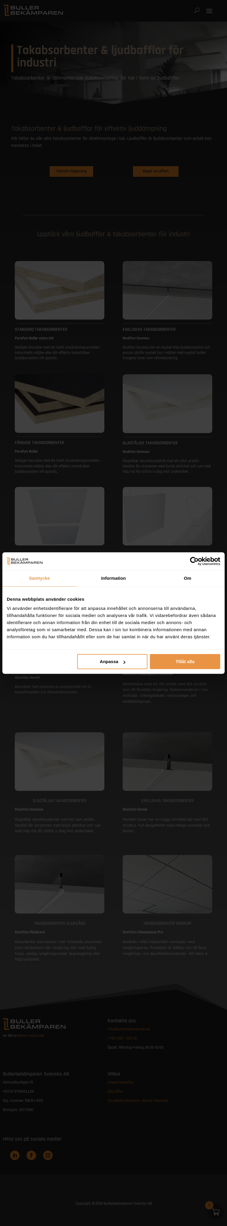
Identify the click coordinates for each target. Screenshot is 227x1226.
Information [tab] (113, 578)
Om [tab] (187, 578)
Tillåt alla (185, 661)
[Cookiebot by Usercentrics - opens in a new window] (194, 561)
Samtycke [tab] (39, 578)
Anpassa (113, 661)
